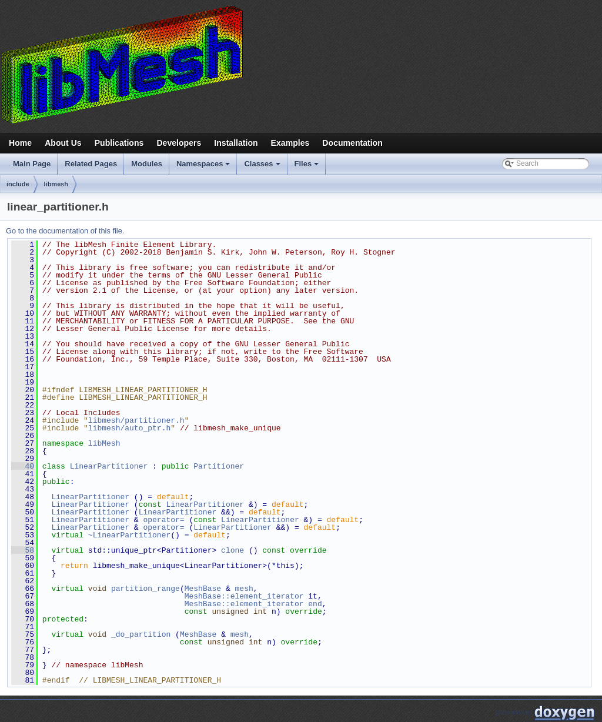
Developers (178, 143)
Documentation (352, 143)
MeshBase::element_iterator (244, 596)
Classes (263, 167)
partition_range (145, 588)
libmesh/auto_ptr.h (129, 428)
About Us (63, 143)
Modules (146, 163)
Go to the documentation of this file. (65, 230)
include (17, 184)
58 (22, 550)
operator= (166, 519)
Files (308, 167)
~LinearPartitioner (129, 535)
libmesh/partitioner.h (136, 420)
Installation (235, 143)
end (315, 604)
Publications (119, 143)
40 (22, 466)
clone (232, 550)
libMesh (104, 443)
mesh (244, 588)
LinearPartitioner (109, 466)
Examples (290, 143)
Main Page (32, 163)
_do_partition (140, 634)
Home (20, 143)
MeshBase (203, 588)
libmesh (56, 184)
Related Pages (91, 163)
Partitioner (218, 466)
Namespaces (204, 167)
